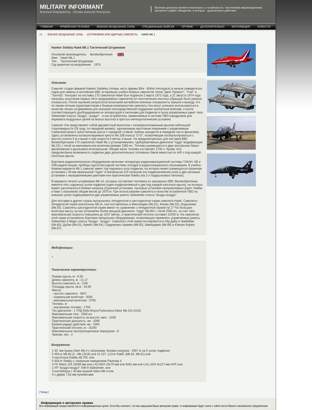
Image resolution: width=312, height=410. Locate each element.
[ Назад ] (44, 392)
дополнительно (212, 26)
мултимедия (241, 26)
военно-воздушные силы (116, 26)
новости (263, 26)
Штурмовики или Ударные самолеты (112, 34)
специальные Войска (158, 26)
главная (47, 26)
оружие (187, 26)
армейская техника (74, 26)
